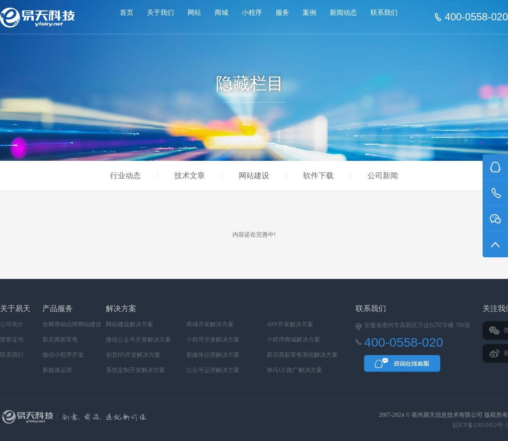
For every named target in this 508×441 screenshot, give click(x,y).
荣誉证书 (12, 339)
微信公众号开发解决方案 (138, 339)
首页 (126, 12)
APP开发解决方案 (290, 324)
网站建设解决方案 (129, 324)
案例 (309, 12)
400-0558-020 (476, 17)
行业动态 (125, 175)
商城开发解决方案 (210, 324)
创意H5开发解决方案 (133, 355)
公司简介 (12, 324)
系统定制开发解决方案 (135, 370)
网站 (194, 12)
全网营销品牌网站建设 (72, 324)
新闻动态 (343, 12)
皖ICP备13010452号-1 (480, 425)
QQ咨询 (402, 366)
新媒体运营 (57, 370)
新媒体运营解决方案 (213, 355)
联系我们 (384, 12)
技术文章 (189, 175)
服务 (282, 12)
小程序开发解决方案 (213, 339)
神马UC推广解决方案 (294, 370)
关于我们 (160, 12)
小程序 (252, 12)
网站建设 (254, 175)
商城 (221, 12)
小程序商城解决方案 (293, 339)
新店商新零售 (60, 339)
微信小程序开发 (63, 355)
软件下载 (318, 175)
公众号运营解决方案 (213, 370)
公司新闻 (382, 175)
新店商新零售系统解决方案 (302, 355)
